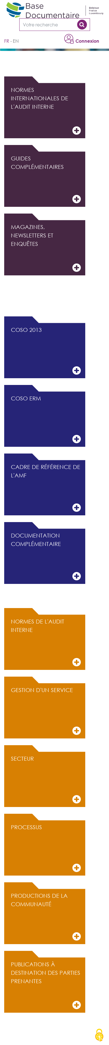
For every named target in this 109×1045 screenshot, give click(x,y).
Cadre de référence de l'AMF (46, 488)
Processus (46, 848)
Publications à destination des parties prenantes (46, 985)
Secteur (46, 780)
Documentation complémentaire (46, 557)
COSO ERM (46, 420)
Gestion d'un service (46, 711)
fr (6, 41)
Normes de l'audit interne (46, 643)
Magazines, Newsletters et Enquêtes (46, 248)
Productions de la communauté (46, 917)
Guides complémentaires (46, 180)
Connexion (87, 41)
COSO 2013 (46, 351)
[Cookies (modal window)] (99, 1035)
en (16, 41)
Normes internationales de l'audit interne (46, 111)
